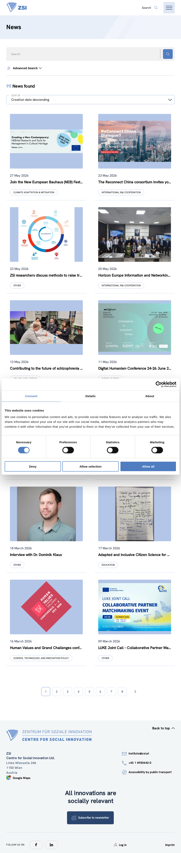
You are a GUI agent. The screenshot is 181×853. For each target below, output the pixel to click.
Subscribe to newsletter (90, 813)
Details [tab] (90, 396)
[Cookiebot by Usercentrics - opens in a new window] (158, 384)
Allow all (148, 466)
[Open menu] (169, 7)
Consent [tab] (31, 396)
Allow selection (90, 466)
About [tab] (149, 396)
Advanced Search (24, 68)
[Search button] (168, 54)
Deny (32, 466)
